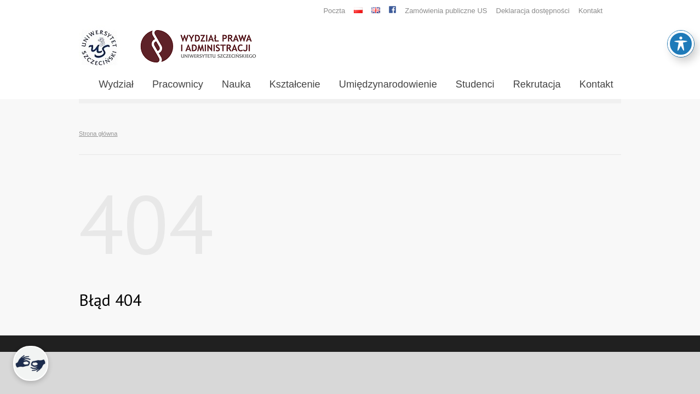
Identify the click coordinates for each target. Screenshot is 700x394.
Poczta (334, 11)
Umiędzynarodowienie (388, 84)
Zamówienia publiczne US (446, 11)
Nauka (236, 84)
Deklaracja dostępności (533, 11)
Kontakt (590, 11)
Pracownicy (177, 84)
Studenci (475, 84)
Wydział (116, 84)
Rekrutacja (537, 84)
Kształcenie (294, 84)
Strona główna (98, 133)
